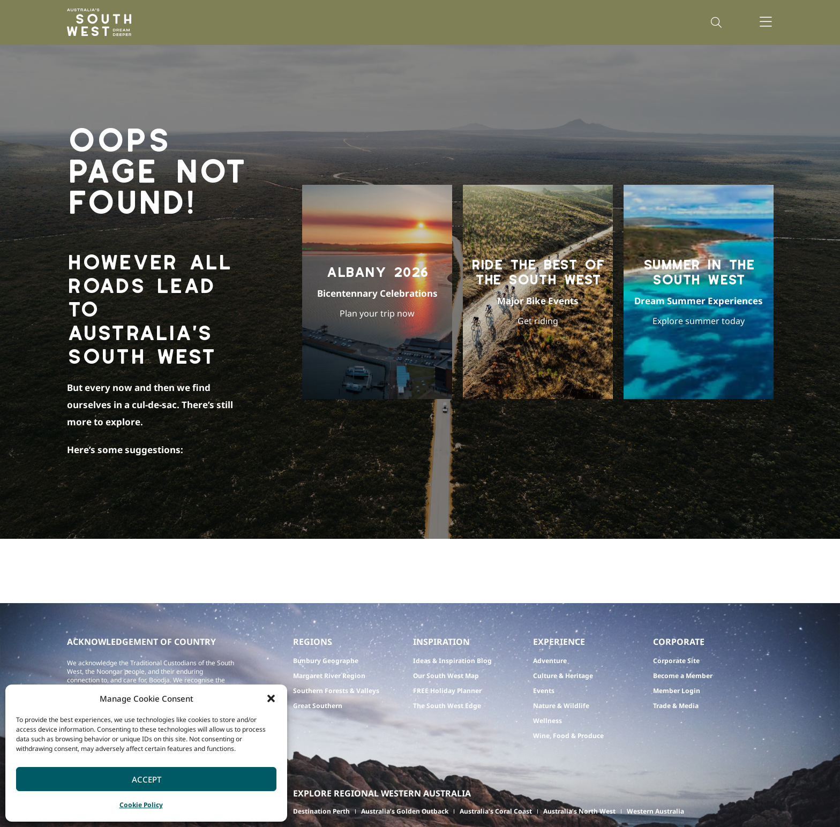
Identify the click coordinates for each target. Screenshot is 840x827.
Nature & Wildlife (561, 705)
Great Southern (317, 705)
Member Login (676, 690)
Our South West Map (446, 675)
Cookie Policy (141, 804)
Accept (146, 779)
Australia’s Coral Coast (496, 811)
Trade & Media (676, 705)
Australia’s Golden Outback (404, 811)
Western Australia (655, 811)
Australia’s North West (579, 811)
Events (543, 690)
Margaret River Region (329, 675)
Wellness (547, 720)
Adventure (550, 660)
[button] (271, 698)
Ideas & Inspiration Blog (452, 660)
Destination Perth (321, 811)
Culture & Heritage (563, 675)
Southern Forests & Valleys (336, 690)
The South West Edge (447, 705)
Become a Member (682, 675)
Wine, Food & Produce (568, 735)
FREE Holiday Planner (447, 690)
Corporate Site (676, 660)
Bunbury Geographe (325, 660)
